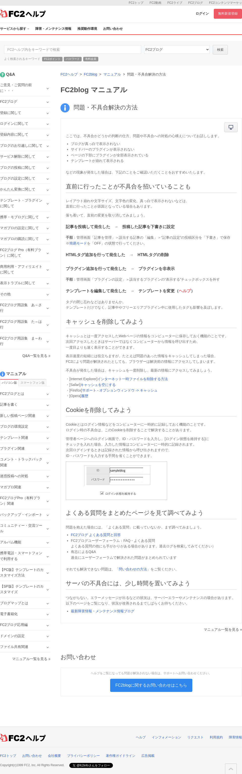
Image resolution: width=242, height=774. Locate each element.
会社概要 (54, 756)
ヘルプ (141, 737)
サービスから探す (14, 29)
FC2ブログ (195, 3)
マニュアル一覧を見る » (223, 629)
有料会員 (90, 58)
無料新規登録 (228, 13)
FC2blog (90, 74)
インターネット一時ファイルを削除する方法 (132, 379)
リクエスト (195, 737)
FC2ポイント (52, 58)
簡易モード (78, 243)
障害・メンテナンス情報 (53, 29)
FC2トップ (136, 3)
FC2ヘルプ (69, 74)
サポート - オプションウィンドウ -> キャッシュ (120, 390)
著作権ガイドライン (120, 756)
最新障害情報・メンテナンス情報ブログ (102, 611)
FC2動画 (155, 3)
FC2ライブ (174, 3)
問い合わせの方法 (133, 569)
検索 (220, 50)
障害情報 (235, 737)
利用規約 (216, 737)
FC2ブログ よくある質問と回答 (96, 535)
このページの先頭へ (230, 769)
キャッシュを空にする (98, 385)
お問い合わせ (113, 29)
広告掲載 (148, 756)
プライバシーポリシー (83, 756)
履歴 (84, 396)
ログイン (202, 13)
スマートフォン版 (32, 382)
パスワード (73, 58)
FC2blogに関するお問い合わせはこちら (151, 685)
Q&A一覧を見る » (36, 356)
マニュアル (112, 74)
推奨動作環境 (87, 29)
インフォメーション (166, 737)
